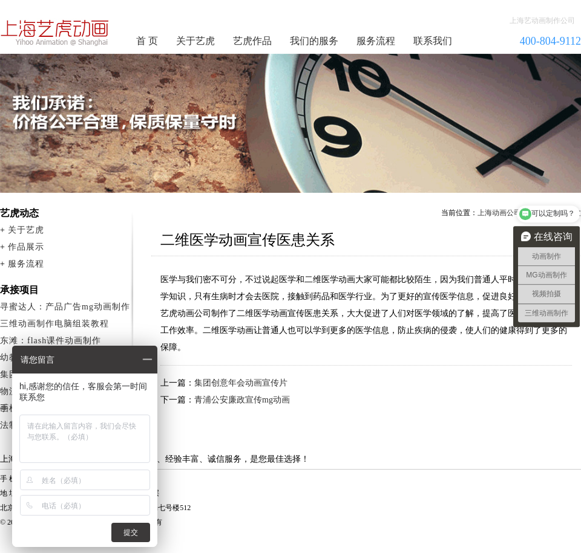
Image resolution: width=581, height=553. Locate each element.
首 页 (147, 41)
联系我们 (432, 41)
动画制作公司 (55, 32)
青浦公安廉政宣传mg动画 (242, 399)
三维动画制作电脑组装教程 (54, 323)
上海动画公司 (499, 213)
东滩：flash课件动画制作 (50, 340)
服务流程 (375, 41)
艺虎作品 (252, 41)
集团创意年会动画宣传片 (240, 382)
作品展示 (26, 246)
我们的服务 (314, 41)
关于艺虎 (195, 41)
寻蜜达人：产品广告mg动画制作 (65, 306)
